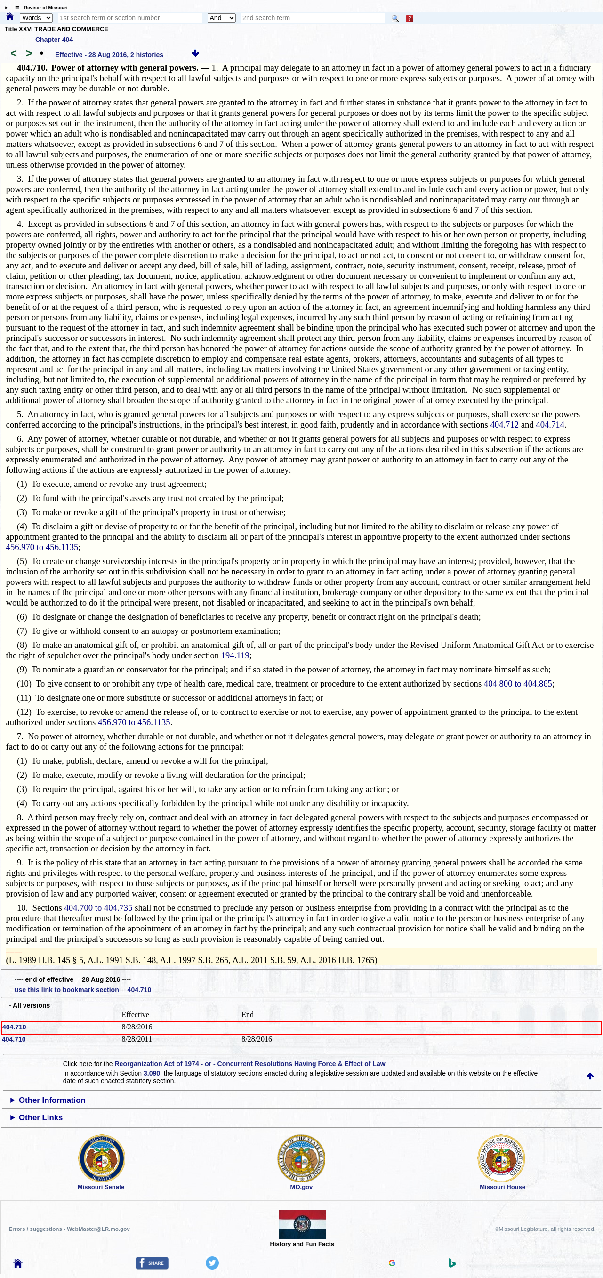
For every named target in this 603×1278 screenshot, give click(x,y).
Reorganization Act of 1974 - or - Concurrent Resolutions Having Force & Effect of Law (249, 1064)
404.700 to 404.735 (98, 908)
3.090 (152, 1073)
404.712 (504, 424)
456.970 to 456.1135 (42, 547)
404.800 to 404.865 (518, 683)
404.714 (550, 424)
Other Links (41, 1117)
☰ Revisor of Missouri (39, 7)
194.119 (235, 655)
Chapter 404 (54, 39)
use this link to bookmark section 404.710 (83, 990)
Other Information (52, 1100)
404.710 (14, 1027)
